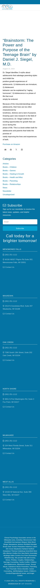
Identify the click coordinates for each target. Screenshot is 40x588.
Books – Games (9, 171)
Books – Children (10, 167)
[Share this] (11, 149)
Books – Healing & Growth (13, 174)
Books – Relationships (12, 184)
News (5, 188)
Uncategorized (9, 195)
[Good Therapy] (12, 532)
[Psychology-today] (29, 532)
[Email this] (5, 149)
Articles (6, 164)
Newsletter (7, 191)
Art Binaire (26, 584)
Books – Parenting (10, 181)
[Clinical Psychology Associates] (7, 7)
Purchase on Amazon (11, 144)
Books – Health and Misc (13, 177)
